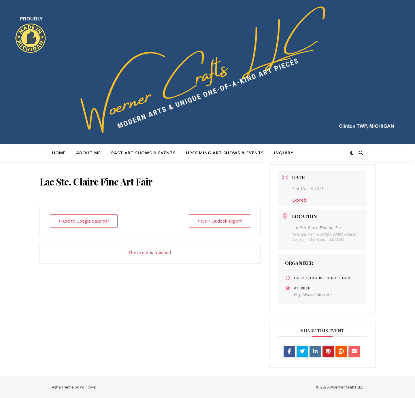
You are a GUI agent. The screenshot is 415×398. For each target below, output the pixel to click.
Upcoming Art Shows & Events (225, 153)
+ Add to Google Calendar (83, 221)
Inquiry (283, 153)
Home (59, 153)
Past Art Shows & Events (143, 153)
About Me (88, 153)
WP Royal (88, 387)
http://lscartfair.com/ (313, 294)
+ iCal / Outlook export (219, 221)
